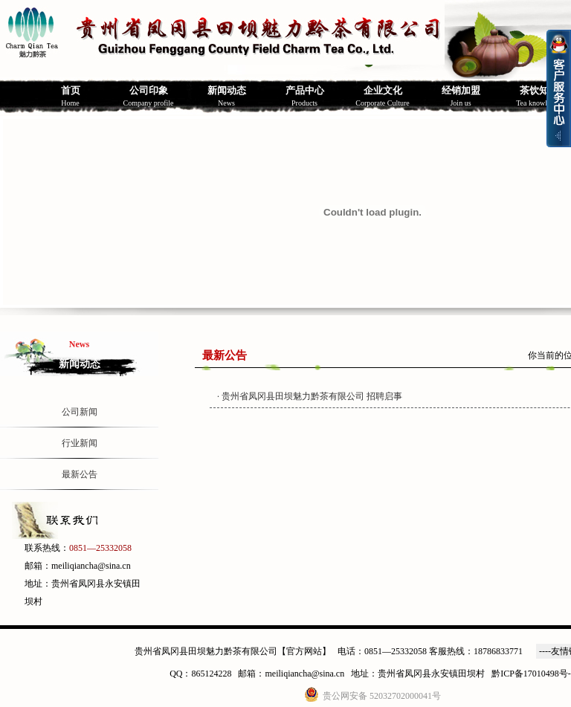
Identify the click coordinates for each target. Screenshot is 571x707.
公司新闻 (79, 412)
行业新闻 (79, 443)
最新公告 (79, 474)
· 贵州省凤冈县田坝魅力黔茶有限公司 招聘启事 (309, 396)
